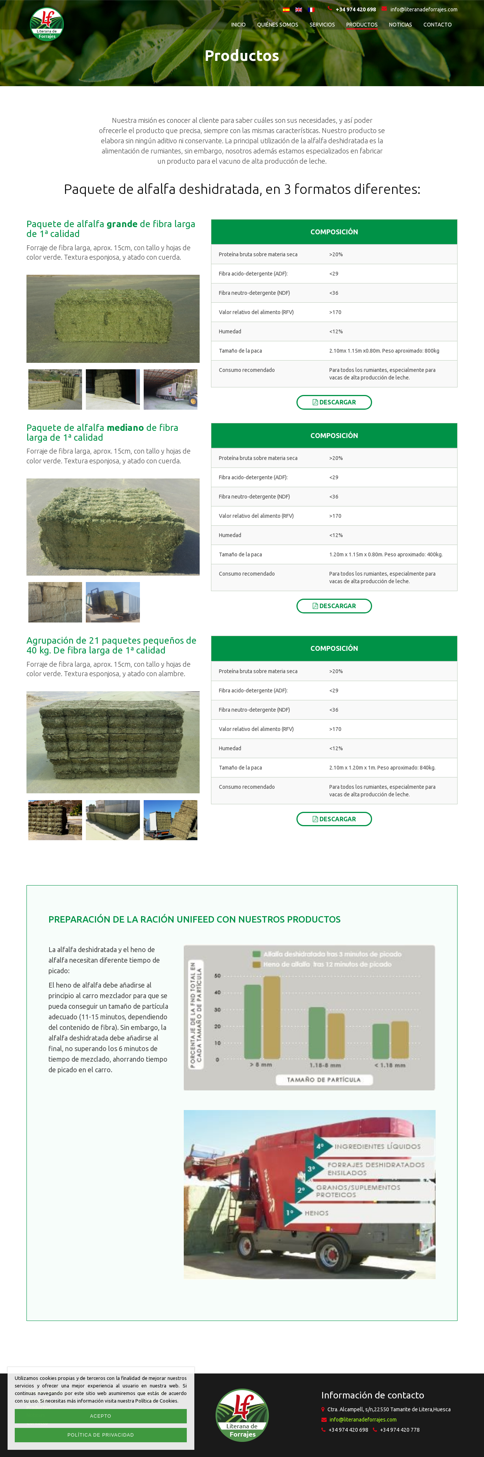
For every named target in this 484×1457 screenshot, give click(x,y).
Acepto (100, 1416)
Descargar (334, 402)
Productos (362, 25)
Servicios (322, 25)
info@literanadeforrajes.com (363, 1420)
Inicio (238, 25)
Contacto (438, 25)
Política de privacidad (100, 1435)
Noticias (400, 25)
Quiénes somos (277, 25)
